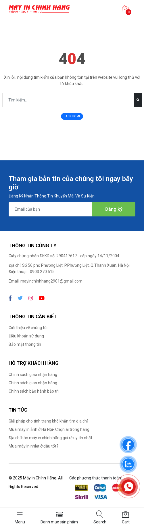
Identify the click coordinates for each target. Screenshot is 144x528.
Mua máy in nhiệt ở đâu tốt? (33, 446)
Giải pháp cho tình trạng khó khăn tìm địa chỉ (48, 421)
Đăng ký (113, 209)
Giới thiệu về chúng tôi (28, 327)
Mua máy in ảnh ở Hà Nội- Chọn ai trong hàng (49, 429)
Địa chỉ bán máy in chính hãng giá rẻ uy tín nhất (50, 437)
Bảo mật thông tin (25, 344)
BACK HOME (72, 116)
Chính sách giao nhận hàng (33, 374)
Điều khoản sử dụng (26, 336)
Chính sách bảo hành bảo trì (34, 391)
